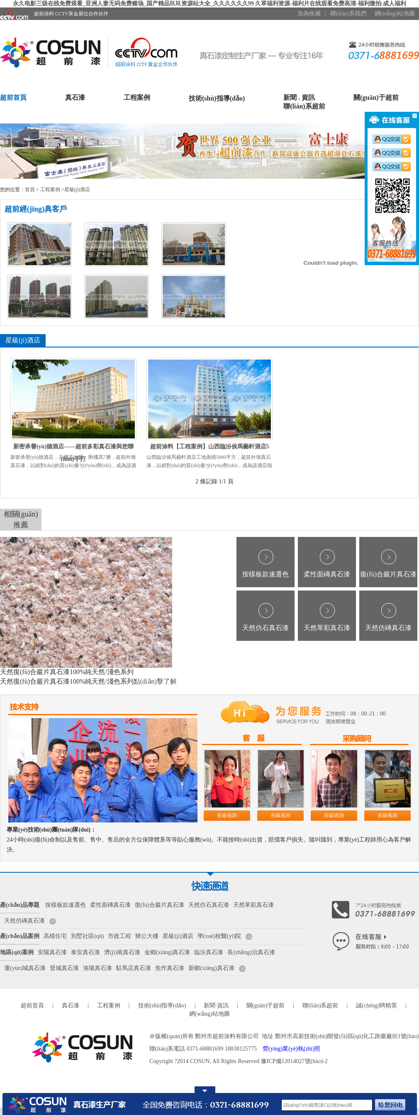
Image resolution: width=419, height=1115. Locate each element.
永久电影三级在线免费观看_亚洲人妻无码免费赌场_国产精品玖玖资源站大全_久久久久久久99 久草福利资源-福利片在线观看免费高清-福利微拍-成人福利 (210, 3)
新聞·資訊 (216, 1005)
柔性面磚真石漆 (327, 574)
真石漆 (75, 97)
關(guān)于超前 (375, 97)
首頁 (30, 189)
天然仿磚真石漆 (388, 627)
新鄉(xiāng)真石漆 (211, 968)
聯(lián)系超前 (304, 106)
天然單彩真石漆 (327, 627)
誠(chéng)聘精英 (376, 1005)
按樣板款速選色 (265, 574)
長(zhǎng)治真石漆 (251, 952)
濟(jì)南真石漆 (122, 952)
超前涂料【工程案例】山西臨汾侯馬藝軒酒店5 (209, 446)
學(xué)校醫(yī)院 (219, 936)
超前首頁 (13, 97)
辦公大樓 (146, 936)
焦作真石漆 (169, 968)
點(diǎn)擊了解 (155, 681)
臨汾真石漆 (208, 952)
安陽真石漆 (52, 952)
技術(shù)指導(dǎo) (217, 98)
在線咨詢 (227, 815)
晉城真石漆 (64, 968)
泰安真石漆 (85, 952)
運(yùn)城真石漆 (25, 968)
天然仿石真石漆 (265, 627)
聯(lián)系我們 (348, 13)
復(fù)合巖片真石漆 (388, 574)
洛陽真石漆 (97, 968)
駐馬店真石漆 (133, 968)
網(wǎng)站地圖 (395, 13)
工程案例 (137, 97)
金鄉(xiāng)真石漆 (167, 952)
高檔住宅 (55, 936)
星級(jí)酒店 (77, 189)
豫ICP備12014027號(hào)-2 (294, 1061)
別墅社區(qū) (87, 936)
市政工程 (119, 936)
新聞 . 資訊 (299, 97)
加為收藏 (309, 13)
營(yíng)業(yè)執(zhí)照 (291, 1049)
